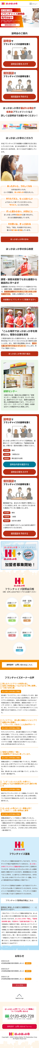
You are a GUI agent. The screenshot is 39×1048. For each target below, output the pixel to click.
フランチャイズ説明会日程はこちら (19, 900)
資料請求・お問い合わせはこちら (19, 665)
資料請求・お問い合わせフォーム (19, 1026)
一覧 (12, 605)
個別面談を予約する (19, 96)
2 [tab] (19, 29)
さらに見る (19, 985)
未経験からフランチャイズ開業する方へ (19, 299)
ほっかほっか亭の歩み (19, 239)
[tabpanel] (19, 17)
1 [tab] (17, 29)
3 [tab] (22, 29)
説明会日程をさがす (19, 64)
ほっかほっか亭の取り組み (19, 354)
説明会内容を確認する (19, 464)
